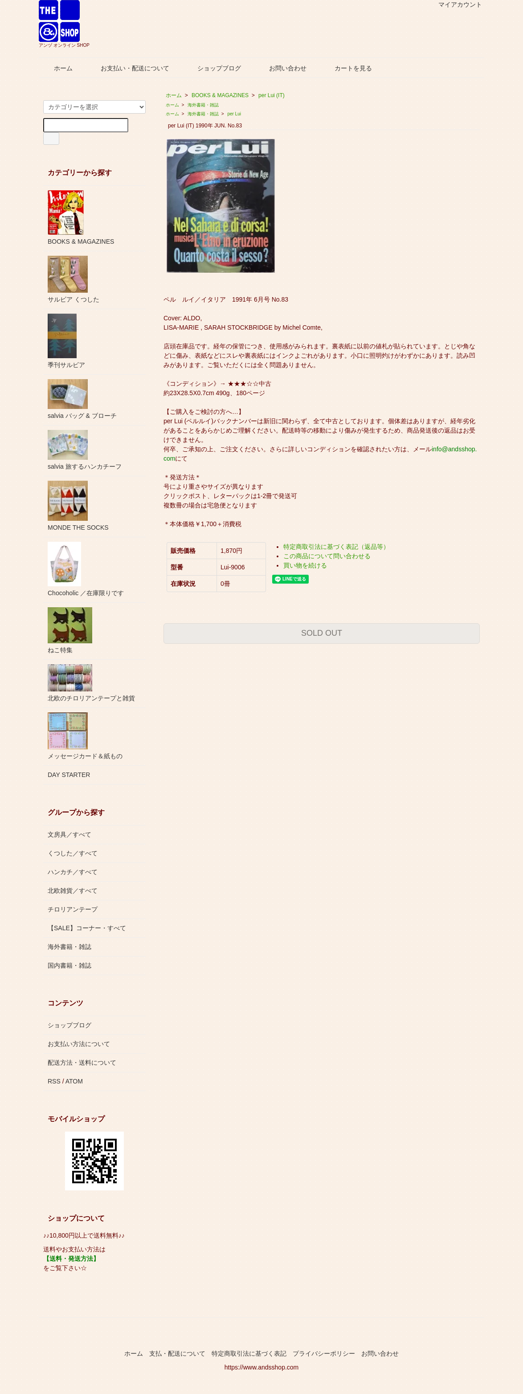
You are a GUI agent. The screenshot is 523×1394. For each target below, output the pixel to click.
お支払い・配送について (128, 68)
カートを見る (347, 68)
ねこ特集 (70, 630)
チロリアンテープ (73, 909)
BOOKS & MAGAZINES (220, 95)
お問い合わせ (281, 68)
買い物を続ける (305, 565)
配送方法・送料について (82, 1062)
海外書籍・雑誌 (203, 104)
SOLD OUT (321, 633)
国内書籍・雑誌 (69, 965)
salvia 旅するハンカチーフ (85, 450)
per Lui (234, 113)
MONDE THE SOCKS (78, 506)
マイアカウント (455, 4)
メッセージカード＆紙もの (85, 736)
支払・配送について (177, 1353)
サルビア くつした (73, 279)
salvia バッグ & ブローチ (82, 399)
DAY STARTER (69, 774)
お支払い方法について (79, 1043)
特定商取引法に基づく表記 (249, 1353)
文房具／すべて (69, 834)
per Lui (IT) (271, 95)
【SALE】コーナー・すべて (87, 928)
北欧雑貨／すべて (73, 890)
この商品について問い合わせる (327, 556)
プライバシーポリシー (324, 1353)
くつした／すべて (73, 853)
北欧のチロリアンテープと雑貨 (91, 683)
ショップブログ (212, 68)
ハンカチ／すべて (73, 871)
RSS (54, 1081)
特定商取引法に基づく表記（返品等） (336, 546)
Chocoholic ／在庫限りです (86, 569)
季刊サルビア (66, 341)
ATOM (74, 1081)
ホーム (57, 68)
